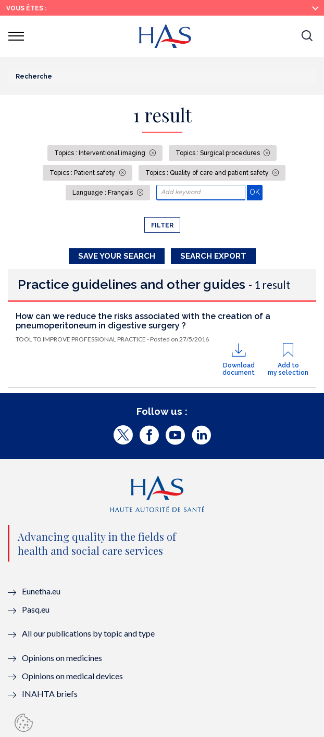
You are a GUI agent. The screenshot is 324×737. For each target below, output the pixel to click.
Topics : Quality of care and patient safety (207, 172)
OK (256, 191)
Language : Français (103, 192)
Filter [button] (162, 225)
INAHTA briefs (50, 693)
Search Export (213, 256)
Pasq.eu (35, 609)
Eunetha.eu (41, 591)
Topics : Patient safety (83, 172)
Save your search (116, 256)
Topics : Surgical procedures (218, 153)
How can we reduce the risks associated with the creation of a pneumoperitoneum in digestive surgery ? (143, 321)
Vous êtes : (26, 8)
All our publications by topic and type (88, 633)
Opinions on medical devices (72, 676)
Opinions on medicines (62, 658)
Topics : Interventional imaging (100, 153)
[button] (307, 36)
